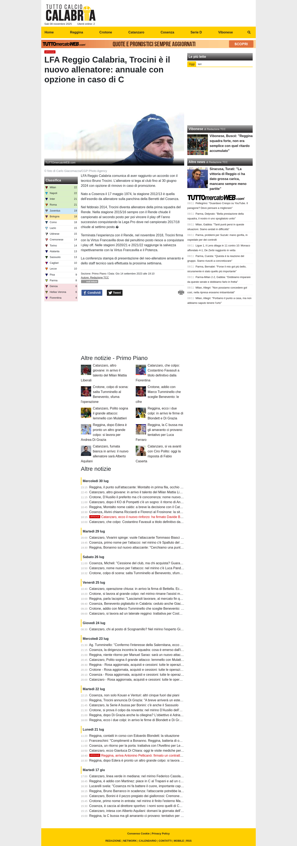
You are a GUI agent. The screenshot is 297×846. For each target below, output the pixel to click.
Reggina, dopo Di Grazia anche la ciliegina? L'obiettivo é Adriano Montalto (143, 715)
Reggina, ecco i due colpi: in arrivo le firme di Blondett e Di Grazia (165, 413)
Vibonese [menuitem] (225, 32)
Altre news (197, 162)
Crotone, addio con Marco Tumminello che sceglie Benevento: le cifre (140, 608)
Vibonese (196, 129)
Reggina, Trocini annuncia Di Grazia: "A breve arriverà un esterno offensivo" (144, 700)
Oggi (191, 64)
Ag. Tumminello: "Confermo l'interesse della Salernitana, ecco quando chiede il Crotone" (153, 645)
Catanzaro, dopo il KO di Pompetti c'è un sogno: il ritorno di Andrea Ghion (143, 502)
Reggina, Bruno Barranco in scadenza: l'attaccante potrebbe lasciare (139, 791)
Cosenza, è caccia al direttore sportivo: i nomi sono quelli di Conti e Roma (143, 806)
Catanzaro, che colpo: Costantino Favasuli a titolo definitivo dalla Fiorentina (144, 522)
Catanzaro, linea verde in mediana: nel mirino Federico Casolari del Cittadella (146, 776)
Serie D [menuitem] (196, 32)
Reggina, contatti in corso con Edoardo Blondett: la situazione (134, 735)
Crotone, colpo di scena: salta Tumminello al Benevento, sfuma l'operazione (144, 573)
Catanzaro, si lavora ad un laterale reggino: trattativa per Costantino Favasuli (145, 613)
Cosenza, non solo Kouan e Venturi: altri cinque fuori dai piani (134, 695)
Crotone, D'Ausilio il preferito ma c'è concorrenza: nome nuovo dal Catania (143, 497)
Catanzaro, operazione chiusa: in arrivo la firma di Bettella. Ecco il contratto (144, 588)
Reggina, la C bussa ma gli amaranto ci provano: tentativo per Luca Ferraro (144, 816)
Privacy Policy (161, 833)
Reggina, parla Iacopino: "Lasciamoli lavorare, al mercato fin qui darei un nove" (147, 598)
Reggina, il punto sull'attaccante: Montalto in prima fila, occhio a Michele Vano (146, 487)
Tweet (114, 293)
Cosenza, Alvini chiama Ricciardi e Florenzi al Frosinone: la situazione (140, 512)
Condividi (92, 293)
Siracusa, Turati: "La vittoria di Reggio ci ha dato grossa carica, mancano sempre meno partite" (228, 178)
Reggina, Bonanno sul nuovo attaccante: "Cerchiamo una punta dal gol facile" (146, 547)
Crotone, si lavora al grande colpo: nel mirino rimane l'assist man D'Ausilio (143, 593)
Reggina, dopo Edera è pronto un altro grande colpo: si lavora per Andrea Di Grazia (150, 760)
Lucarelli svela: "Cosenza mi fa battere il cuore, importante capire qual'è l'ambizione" (150, 786)
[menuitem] (249, 32)
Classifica (53, 180)
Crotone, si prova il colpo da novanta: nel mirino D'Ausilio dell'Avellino (140, 710)
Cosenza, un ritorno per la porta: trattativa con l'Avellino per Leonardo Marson (146, 745)
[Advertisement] (220, 96)
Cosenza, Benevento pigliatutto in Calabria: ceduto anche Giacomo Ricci (142, 603)
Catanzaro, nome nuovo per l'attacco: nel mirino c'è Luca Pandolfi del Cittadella (147, 568)
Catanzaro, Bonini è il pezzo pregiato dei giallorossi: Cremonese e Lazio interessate (150, 796)
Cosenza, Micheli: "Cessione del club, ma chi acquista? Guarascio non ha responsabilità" (154, 563)
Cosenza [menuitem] (167, 32)
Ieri (200, 64)
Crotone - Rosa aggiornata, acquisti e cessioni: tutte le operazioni (137, 669)
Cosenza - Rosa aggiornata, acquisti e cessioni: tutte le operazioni (137, 674)
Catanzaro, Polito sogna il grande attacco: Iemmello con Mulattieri (110, 413)
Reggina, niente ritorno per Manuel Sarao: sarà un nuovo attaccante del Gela (145, 655)
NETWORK (130, 840)
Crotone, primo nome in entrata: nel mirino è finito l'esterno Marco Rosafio (143, 801)
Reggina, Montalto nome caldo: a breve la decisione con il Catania (137, 507)
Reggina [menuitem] (76, 32)
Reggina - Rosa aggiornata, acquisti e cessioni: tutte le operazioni (137, 664)
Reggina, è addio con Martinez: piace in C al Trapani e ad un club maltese (143, 781)
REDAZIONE (113, 840)
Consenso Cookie (138, 833)
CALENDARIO (147, 840)
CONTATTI (165, 840)
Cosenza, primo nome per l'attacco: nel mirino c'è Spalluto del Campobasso (144, 542)
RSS (189, 840)
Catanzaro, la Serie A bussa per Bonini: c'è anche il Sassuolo (134, 705)
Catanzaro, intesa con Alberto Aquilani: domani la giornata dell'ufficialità (141, 811)
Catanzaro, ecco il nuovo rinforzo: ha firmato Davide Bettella (139, 517)
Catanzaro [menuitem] (136, 32)
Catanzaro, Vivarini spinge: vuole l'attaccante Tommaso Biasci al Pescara (142, 537)
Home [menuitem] (49, 32)
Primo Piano (99, 273)
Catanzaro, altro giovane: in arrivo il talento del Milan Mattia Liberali (138, 492)
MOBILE (179, 840)
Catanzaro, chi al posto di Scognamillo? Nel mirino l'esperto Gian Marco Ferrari (147, 629)
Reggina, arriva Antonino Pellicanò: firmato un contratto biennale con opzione (151, 755)
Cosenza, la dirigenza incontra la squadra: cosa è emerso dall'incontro (140, 650)
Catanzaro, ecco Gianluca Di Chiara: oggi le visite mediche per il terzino (141, 750)
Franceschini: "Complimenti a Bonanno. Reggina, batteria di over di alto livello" (146, 740)
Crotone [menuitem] (105, 32)
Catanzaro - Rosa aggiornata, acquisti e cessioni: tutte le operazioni (138, 679)
